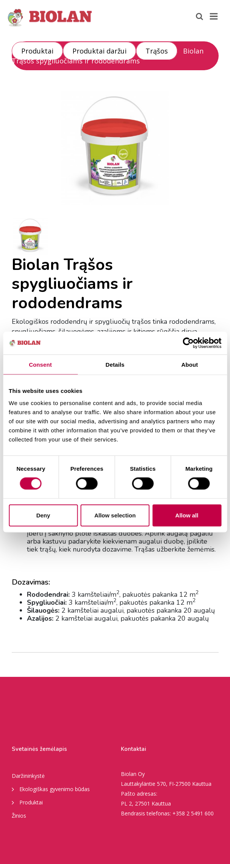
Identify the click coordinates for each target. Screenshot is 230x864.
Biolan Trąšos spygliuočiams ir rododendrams (107, 55)
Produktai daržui (99, 50)
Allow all (187, 515)
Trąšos (157, 50)
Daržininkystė (28, 775)
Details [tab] (115, 364)
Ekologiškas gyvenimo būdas (51, 789)
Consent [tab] (40, 364)
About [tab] (189, 364)
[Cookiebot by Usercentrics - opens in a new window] (188, 343)
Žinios (19, 815)
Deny (43, 515)
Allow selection (115, 515)
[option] (115, 148)
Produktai (37, 50)
